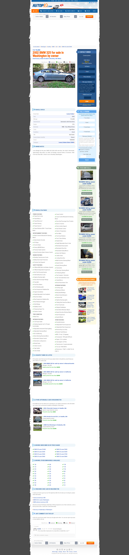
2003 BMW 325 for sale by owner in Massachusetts (59, 363)
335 (35, 483)
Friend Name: (87, 127)
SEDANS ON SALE (86, 193)
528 (50, 469)
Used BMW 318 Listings (87, 241)
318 (35, 469)
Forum (87, 11)
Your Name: (87, 118)
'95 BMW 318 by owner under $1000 (87, 234)
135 (35, 467)
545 (50, 478)
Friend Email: (87, 131)
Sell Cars (59, 11)
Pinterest (73, 62)
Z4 (64, 485)
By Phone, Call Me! (83, 152)
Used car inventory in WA (39, 497)
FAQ (67, 551)
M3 (65, 471)
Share (91, 2)
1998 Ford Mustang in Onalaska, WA (54, 425)
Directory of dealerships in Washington (42, 509)
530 (50, 471)
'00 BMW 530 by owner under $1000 (87, 260)
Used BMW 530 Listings (87, 267)
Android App (55, 551)
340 (35, 485)
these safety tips (88, 104)
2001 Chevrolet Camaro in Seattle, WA (55, 408)
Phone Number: (87, 77)
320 (35, 471)
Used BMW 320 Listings (87, 215)
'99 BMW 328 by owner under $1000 (87, 182)
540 (50, 476)
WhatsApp (60, 62)
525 (50, 467)
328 (35, 478)
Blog (80, 11)
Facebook (52, 62)
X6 (64, 480)
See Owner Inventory (87, 63)
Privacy (70, 551)
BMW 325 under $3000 (39, 454)
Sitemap (60, 551)
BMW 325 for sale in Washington (41, 500)
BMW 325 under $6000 (62, 452)
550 (50, 480)
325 (35, 476)
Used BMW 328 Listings (87, 190)
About (64, 551)
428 (50, 464)
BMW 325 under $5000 (62, 449)
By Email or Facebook (84, 150)
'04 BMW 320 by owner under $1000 (87, 208)
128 (35, 464)
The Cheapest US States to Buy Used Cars (91, 288)
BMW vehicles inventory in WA (40, 502)
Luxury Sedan (70, 114)
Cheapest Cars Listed (46, 11)
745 (65, 467)
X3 (64, 476)
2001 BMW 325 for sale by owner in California (57, 372)
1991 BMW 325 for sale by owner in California (57, 380)
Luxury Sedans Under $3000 (66, 142)
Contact (75, 551)
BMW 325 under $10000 (40, 449)
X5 (64, 478)
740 (65, 464)
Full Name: (87, 66)
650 (50, 485)
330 (35, 480)
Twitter (66, 62)
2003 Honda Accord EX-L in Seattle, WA (55, 416)
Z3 (64, 483)
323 (35, 473)
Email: (87, 71)
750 (65, 469)
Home (35, 11)
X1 (64, 473)
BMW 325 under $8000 (62, 456)
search (89, 16)
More (94, 11)
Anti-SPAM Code (87, 154)
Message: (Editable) (87, 82)
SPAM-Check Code (87, 94)
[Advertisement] (64, 33)
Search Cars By (70, 11)
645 (50, 483)
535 (50, 473)
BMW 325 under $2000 (39, 452)
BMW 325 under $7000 (62, 454)
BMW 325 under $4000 (39, 456)
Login (95, 2)
